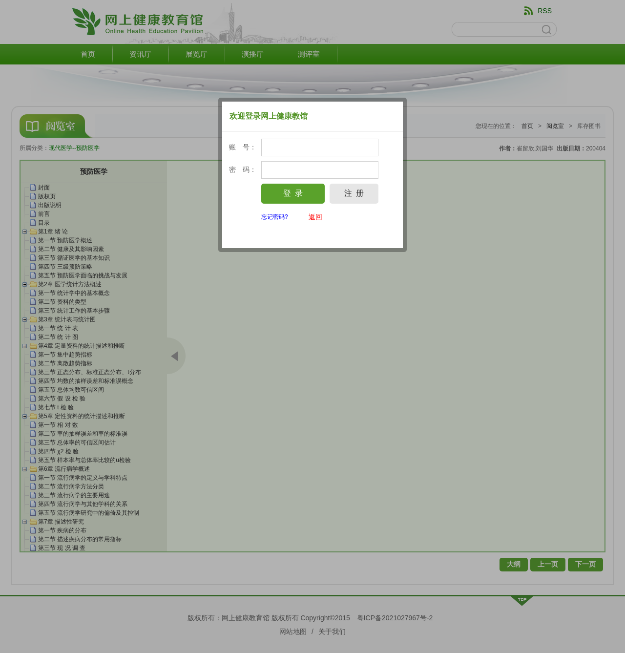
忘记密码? (274, 216)
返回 (315, 217)
